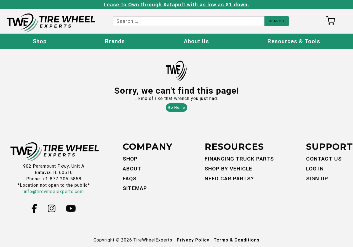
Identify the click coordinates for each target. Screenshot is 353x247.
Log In (315, 168)
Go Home (176, 107)
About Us (196, 41)
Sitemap (135, 188)
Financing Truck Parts (239, 159)
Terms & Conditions (237, 240)
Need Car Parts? (229, 178)
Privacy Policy (193, 240)
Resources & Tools (294, 41)
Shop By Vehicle (228, 168)
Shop (40, 41)
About (132, 168)
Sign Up (317, 178)
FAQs (130, 178)
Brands (115, 41)
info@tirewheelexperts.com (54, 191)
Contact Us (324, 159)
